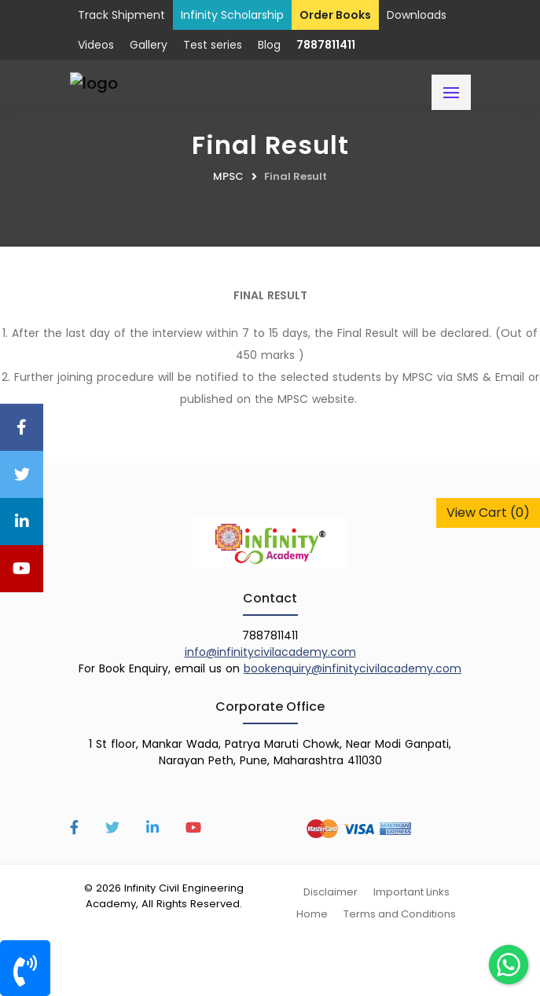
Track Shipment (121, 15)
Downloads (416, 15)
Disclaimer (330, 891)
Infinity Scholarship (232, 15)
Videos (96, 45)
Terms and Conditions (399, 913)
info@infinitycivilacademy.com (270, 652)
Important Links (411, 891)
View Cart (488, 512)
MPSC (228, 176)
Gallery (148, 45)
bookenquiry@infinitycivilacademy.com (352, 668)
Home (312, 913)
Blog (269, 45)
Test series (212, 45)
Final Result (295, 176)
